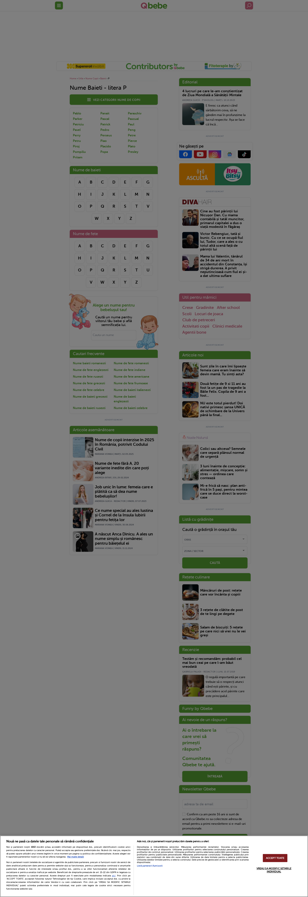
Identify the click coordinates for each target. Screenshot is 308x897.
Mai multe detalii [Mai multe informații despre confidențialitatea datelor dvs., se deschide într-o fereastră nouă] (75, 857)
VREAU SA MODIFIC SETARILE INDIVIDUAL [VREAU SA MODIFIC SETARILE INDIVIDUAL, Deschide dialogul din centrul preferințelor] (274, 870)
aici (114, 875)
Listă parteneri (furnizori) (149, 866)
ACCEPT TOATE (275, 858)
